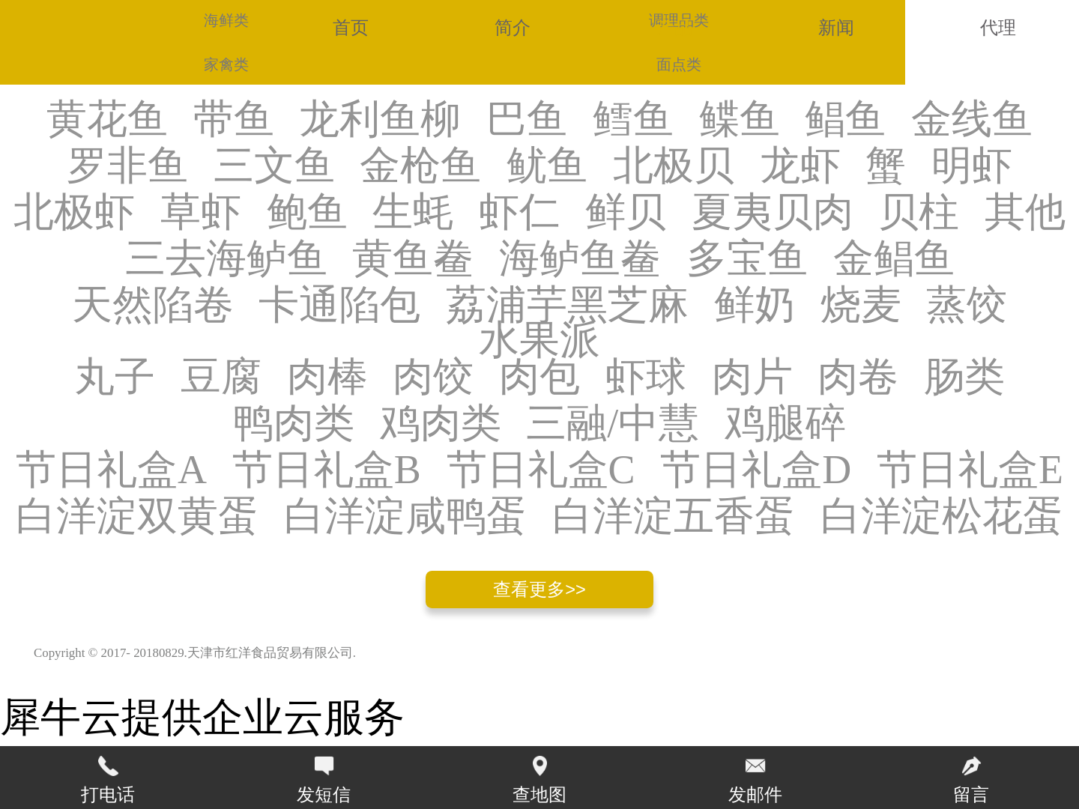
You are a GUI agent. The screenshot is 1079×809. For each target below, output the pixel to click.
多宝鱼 (747, 259)
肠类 (964, 377)
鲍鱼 (307, 212)
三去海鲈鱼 (226, 259)
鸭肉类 (293, 424)
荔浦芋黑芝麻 (567, 305)
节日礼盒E (970, 470)
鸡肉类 (440, 424)
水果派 (539, 341)
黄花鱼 (107, 120)
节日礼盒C (541, 470)
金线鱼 (972, 120)
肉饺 (433, 377)
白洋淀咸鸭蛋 (405, 517)
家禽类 (226, 64)
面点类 (678, 64)
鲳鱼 (845, 120)
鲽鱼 (739, 120)
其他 (1025, 212)
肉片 (752, 377)
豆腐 (221, 377)
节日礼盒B (326, 470)
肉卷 (857, 377)
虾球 (645, 377)
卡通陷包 (339, 305)
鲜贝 (625, 212)
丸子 (114, 377)
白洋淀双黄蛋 (137, 517)
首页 (351, 27)
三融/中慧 (612, 424)
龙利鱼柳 (380, 120)
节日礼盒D (755, 470)
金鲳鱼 (894, 259)
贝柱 (918, 212)
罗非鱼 (127, 166)
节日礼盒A (111, 470)
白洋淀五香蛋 (673, 517)
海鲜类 (226, 20)
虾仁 (519, 212)
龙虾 (800, 166)
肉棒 (327, 377)
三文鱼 (274, 166)
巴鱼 (526, 120)
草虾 (200, 212)
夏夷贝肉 (772, 212)
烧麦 (860, 305)
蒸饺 (966, 305)
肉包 (539, 377)
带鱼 (233, 120)
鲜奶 (754, 305)
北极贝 (673, 166)
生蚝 (412, 212)
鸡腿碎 (785, 424)
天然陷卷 (153, 305)
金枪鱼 (420, 166)
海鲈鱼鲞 (580, 259)
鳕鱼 (633, 120)
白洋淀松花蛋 (941, 517)
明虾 (971, 166)
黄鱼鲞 (413, 259)
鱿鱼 (547, 166)
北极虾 (74, 212)
